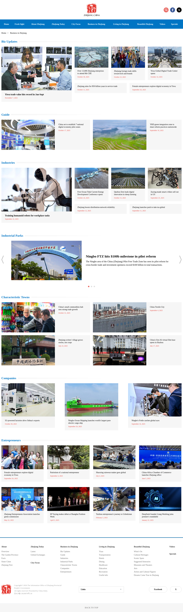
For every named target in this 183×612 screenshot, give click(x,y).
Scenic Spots (139, 558)
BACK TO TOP (91, 608)
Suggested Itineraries (142, 562)
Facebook (158, 589)
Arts (135, 568)
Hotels (101, 558)
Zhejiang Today (37, 547)
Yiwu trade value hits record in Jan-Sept (24, 94)
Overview (5, 551)
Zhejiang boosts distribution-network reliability (96, 207)
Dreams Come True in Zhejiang (146, 575)
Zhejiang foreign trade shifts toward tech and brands (125, 72)
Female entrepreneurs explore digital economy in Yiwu (154, 86)
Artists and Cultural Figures (145, 572)
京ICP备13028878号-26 (23, 593)
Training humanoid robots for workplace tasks (27, 215)
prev (2, 260)
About (4, 547)
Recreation (103, 572)
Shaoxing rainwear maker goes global (111, 472)
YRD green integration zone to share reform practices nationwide (163, 125)
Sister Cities (6, 562)
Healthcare (103, 565)
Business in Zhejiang (69, 547)
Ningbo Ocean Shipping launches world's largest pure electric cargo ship (89, 421)
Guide (5, 114)
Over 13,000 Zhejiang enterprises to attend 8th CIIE (90, 72)
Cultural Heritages (141, 555)
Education (103, 568)
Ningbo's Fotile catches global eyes (145, 420)
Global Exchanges (38, 555)
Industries (8, 162)
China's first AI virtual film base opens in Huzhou (162, 341)
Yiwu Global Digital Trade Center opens (164, 72)
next (180, 260)
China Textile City (157, 307)
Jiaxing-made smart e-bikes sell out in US (164, 193)
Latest (33, 551)
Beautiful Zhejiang (142, 547)
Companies (8, 378)
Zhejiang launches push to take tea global (148, 207)
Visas (101, 551)
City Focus (35, 563)
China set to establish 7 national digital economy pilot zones (70, 125)
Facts (3, 558)
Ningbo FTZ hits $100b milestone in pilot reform (121, 256)
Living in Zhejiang (107, 547)
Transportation (105, 555)
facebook (172, 9)
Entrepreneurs (11, 440)
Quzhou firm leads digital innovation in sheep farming (125, 193)
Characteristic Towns (15, 297)
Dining (101, 562)
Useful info (103, 575)
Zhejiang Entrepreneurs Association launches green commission (22, 515)
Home (3, 33)
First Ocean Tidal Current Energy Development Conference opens (90, 193)
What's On (138, 551)
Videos (172, 547)
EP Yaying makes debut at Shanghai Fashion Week (67, 515)
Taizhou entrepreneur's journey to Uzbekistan (114, 514)
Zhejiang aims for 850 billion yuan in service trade (97, 86)
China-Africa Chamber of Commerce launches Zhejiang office (156, 473)
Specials (172, 554)
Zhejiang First (7, 565)
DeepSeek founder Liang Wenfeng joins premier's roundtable (157, 515)
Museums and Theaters (143, 565)
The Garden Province (9, 555)
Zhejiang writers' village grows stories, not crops (70, 341)
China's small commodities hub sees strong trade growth (70, 308)
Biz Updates (9, 41)
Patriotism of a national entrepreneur (64, 472)
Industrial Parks (12, 235)
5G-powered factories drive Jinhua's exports (22, 420)
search (166, 9)
